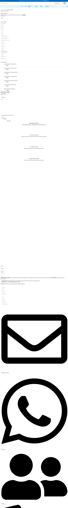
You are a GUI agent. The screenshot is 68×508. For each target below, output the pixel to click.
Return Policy (3, 301)
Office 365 (2, 43)
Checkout (2, 288)
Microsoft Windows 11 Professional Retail (10, 76)
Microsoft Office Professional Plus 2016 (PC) (11, 80)
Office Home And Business (5, 40)
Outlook (2, 45)
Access (2, 48)
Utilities (2, 25)
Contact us (3, 298)
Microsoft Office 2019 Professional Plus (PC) (11, 72)
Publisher (2, 53)
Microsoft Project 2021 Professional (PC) (10, 68)
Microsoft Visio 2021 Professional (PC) (10, 84)
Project (2, 33)
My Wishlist (3, 294)
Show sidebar (3, 93)
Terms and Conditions (4, 304)
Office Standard (3, 35)
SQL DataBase (3, 23)
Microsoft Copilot (3, 116)
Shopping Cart (3, 287)
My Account (3, 291)
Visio (2, 30)
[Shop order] (34, 97)
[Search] (27, 4)
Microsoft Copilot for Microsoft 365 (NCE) (7, 115)
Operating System (3, 56)
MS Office (4, 9)
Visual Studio (3, 58)
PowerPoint (3, 50)
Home (2, 9)
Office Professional (4, 38)
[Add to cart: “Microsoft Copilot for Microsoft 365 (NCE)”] (8, 121)
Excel (2, 55)
